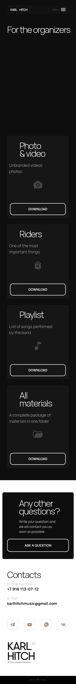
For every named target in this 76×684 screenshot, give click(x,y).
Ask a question (38, 545)
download (37, 209)
